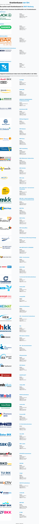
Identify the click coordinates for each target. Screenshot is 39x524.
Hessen (4, 4)
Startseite (1, 4)
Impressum (17, 523)
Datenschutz (21, 523)
